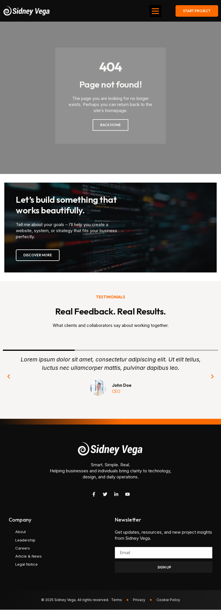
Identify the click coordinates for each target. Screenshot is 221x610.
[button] (155, 11)
